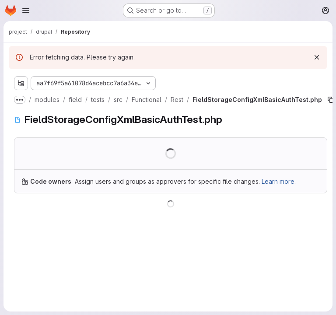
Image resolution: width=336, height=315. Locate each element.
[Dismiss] (317, 57)
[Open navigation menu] (26, 11)
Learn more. (279, 181)
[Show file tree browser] (21, 83)
